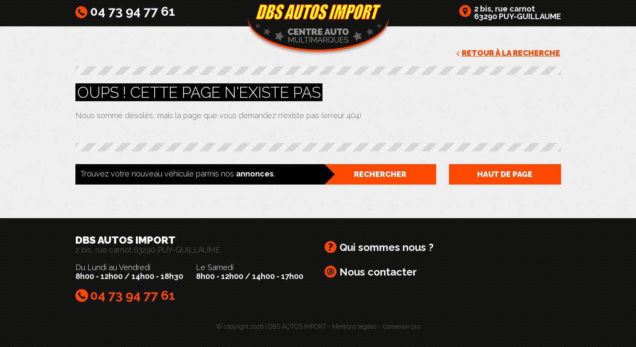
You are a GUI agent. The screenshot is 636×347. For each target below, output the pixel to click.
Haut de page (504, 174)
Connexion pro (401, 326)
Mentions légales (354, 326)
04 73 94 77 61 (132, 11)
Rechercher (380, 174)
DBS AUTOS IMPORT (318, 28)
